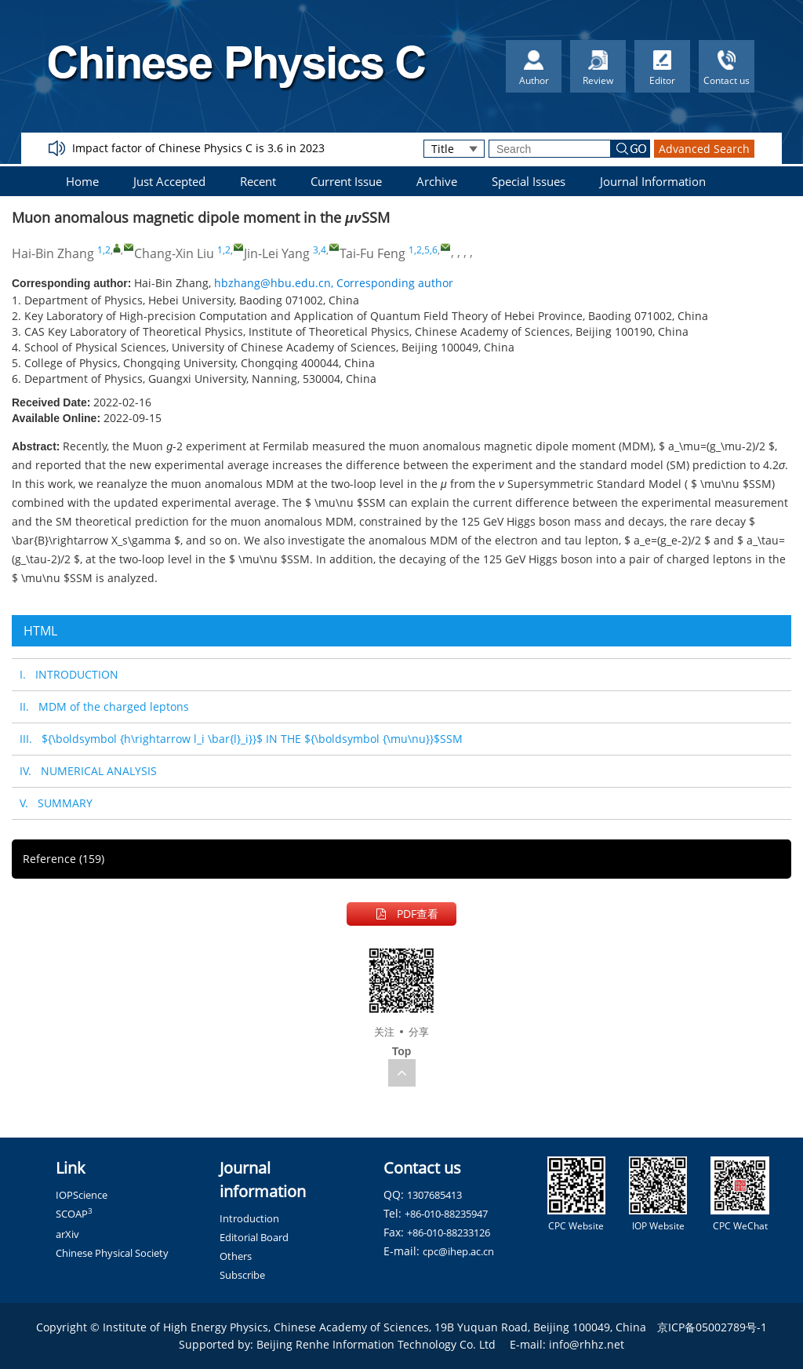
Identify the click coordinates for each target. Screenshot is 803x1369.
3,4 (319, 250)
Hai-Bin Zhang (53, 253)
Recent (258, 181)
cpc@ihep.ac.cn (458, 1251)
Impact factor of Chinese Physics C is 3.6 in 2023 (198, 147)
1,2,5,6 (423, 250)
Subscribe (242, 1275)
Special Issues (528, 181)
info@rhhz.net (586, 1344)
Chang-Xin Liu (174, 253)
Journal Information (653, 181)
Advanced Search (704, 148)
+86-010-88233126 (448, 1232)
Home (82, 181)
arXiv (67, 1234)
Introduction (249, 1218)
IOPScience (81, 1195)
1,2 (104, 250)
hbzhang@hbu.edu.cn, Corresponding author (333, 282)
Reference (63, 858)
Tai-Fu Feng (372, 253)
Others (236, 1256)
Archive (436, 181)
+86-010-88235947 (446, 1214)
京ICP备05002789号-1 (712, 1327)
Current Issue (346, 181)
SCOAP (74, 1214)
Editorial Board (254, 1237)
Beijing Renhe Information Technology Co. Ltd (376, 1344)
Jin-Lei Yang (277, 253)
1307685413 (434, 1195)
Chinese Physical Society (112, 1253)
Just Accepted (169, 181)
